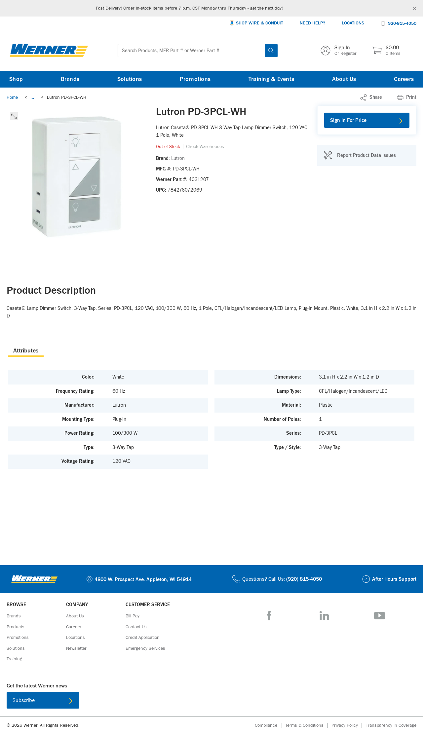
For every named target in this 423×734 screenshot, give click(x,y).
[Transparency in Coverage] (391, 725)
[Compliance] (270, 725)
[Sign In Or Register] (339, 50)
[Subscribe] (43, 700)
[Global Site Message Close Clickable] (414, 8)
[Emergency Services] (145, 648)
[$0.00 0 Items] (386, 50)
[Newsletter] (76, 648)
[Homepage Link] (49, 50)
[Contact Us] (136, 627)
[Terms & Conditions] (308, 725)
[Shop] (16, 79)
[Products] (15, 627)
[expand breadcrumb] (32, 97)
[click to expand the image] (14, 116)
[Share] (371, 97)
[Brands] (70, 79)
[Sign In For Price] (366, 120)
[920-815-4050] (398, 22)
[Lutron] (178, 159)
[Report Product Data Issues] (359, 155)
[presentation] (26, 350)
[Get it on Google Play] (233, 702)
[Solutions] (129, 79)
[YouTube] (379, 616)
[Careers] (403, 79)
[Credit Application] (143, 638)
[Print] (406, 97)
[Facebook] (269, 616)
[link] (32, 97)
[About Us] (344, 79)
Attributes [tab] (25, 351)
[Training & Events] (271, 79)
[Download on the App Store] (190, 702)
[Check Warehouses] (205, 146)
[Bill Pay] (132, 616)
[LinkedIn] (324, 616)
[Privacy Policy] (348, 725)
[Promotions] (195, 79)
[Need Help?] (312, 23)
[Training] (14, 659)
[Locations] (353, 23)
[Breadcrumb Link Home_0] (12, 97)
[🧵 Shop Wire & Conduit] (256, 23)
